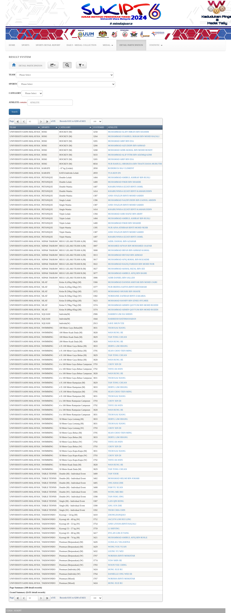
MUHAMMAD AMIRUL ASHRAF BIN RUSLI (129, 177)
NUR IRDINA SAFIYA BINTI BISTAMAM (127, 287)
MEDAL (108, 45)
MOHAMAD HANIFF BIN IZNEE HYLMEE (128, 300)
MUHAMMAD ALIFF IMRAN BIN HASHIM (128, 132)
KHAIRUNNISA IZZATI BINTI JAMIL (125, 186)
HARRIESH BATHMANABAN (122, 319)
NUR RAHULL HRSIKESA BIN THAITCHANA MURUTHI (135, 164)
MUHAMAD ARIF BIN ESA (121, 141)
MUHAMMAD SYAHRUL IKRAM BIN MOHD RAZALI (133, 136)
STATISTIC (156, 45)
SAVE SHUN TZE (116, 323)
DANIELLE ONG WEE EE (120, 574)
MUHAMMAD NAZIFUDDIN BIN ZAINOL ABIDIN (132, 200)
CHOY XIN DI (114, 364)
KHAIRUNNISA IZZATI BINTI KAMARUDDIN (130, 191)
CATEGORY (15, 93)
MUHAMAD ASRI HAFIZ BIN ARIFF (125, 214)
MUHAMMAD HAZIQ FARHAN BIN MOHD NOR (131, 264)
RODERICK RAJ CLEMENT (121, 168)
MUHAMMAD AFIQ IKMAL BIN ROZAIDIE (128, 259)
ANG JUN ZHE (115, 505)
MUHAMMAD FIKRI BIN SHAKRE (124, 182)
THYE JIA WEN (115, 369)
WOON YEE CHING (117, 565)
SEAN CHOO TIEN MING (120, 351)
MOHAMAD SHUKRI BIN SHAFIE (124, 291)
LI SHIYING (113, 528)
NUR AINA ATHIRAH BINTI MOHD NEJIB (128, 227)
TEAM (12, 74)
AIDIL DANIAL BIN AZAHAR (122, 241)
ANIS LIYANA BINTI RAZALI (122, 524)
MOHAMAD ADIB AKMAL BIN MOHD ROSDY (130, 150)
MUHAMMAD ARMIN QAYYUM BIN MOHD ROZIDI (133, 305)
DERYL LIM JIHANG (118, 346)
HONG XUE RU (115, 569)
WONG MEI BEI (115, 492)
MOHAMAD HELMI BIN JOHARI (123, 478)
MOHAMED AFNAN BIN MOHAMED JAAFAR (130, 246)
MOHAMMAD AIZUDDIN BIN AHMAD (126, 145)
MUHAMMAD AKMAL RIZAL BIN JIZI (126, 269)
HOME (12, 45)
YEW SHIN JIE (115, 560)
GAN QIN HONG (116, 501)
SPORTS (25, 45)
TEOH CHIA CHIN (116, 510)
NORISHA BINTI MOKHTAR (121, 556)
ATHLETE (14, 102)
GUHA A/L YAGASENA (119, 542)
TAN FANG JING (116, 496)
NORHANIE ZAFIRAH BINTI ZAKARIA (127, 296)
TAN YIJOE (113, 473)
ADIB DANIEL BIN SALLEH (121, 278)
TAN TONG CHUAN (117, 337)
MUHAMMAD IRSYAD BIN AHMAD (125, 255)
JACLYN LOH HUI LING (119, 519)
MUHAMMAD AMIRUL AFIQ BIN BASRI (127, 273)
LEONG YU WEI (115, 551)
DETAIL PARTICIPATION (131, 45)
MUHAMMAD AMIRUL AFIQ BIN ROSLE (127, 537)
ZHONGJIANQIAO (117, 515)
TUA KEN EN (114, 173)
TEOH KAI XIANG (117, 328)
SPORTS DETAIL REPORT (48, 45)
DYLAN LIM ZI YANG (118, 533)
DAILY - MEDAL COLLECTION (81, 45)
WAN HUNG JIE (115, 332)
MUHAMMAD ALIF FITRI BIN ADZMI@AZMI (130, 155)
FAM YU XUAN (115, 487)
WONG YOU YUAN (117, 547)
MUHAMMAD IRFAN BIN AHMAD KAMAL (128, 250)
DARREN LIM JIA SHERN (120, 314)
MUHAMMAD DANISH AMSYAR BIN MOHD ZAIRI (132, 282)
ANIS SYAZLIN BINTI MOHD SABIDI (126, 195)
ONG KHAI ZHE (115, 483)
